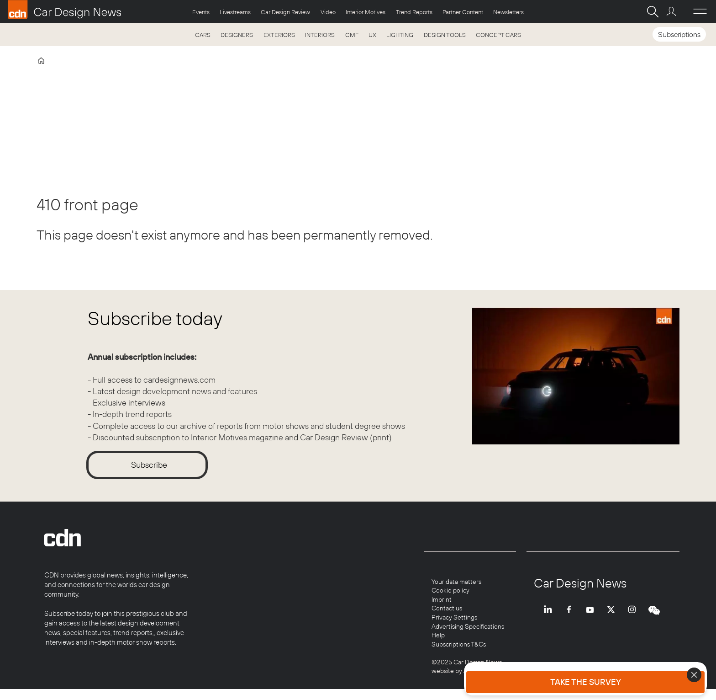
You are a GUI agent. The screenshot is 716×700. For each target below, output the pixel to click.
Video (328, 12)
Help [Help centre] (438, 635)
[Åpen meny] (700, 11)
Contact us (447, 608)
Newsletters (508, 12)
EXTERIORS (279, 34)
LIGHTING (399, 34)
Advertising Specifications (468, 626)
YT (592, 617)
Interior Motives (365, 12)
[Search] (652, 11)
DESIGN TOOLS (445, 34)
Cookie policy (450, 590)
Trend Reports (414, 12)
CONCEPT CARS (498, 34)
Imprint (442, 599)
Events (201, 12)
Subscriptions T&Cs (459, 644)
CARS (203, 34)
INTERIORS (320, 34)
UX (372, 34)
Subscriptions (679, 34)
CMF (351, 34)
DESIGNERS (237, 34)
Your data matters (456, 581)
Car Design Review (285, 12)
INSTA (634, 617)
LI (550, 617)
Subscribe (149, 465)
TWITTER (613, 617)
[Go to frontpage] (64, 9)
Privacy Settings (454, 617)
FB (571, 617)
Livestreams (235, 12)
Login (673, 11)
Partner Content (462, 12)
